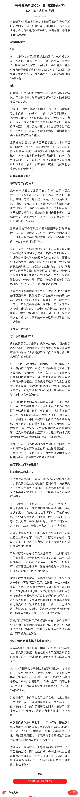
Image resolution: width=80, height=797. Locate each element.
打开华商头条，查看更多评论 (40, 781)
